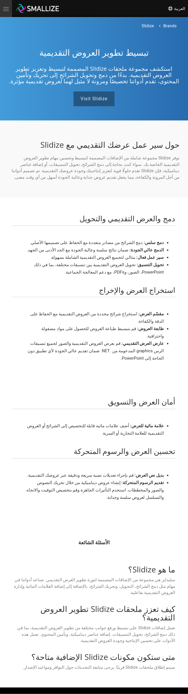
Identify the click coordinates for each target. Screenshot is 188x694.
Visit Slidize (94, 98)
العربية (176, 8)
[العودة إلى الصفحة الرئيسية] (170, 26)
